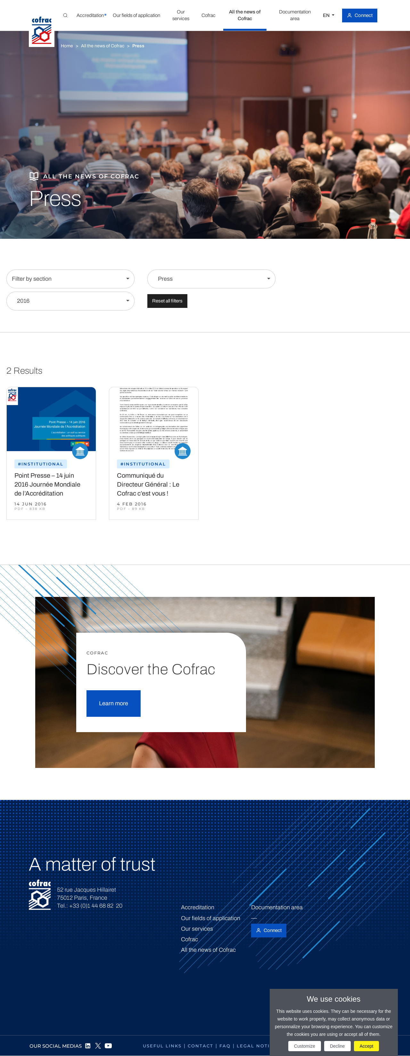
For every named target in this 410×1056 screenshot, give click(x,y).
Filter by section (32, 279)
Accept (366, 1046)
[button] (90, 15)
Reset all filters (167, 300)
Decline (337, 1046)
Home (67, 45)
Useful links (162, 1045)
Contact (200, 1045)
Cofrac (189, 939)
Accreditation (197, 907)
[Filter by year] (70, 301)
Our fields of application (210, 918)
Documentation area (277, 907)
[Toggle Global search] (65, 15)
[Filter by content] (211, 279)
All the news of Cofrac (102, 45)
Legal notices (258, 1045)
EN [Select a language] (327, 15)
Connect (364, 15)
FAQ (225, 1045)
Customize (304, 1046)
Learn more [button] (113, 703)
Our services (197, 929)
